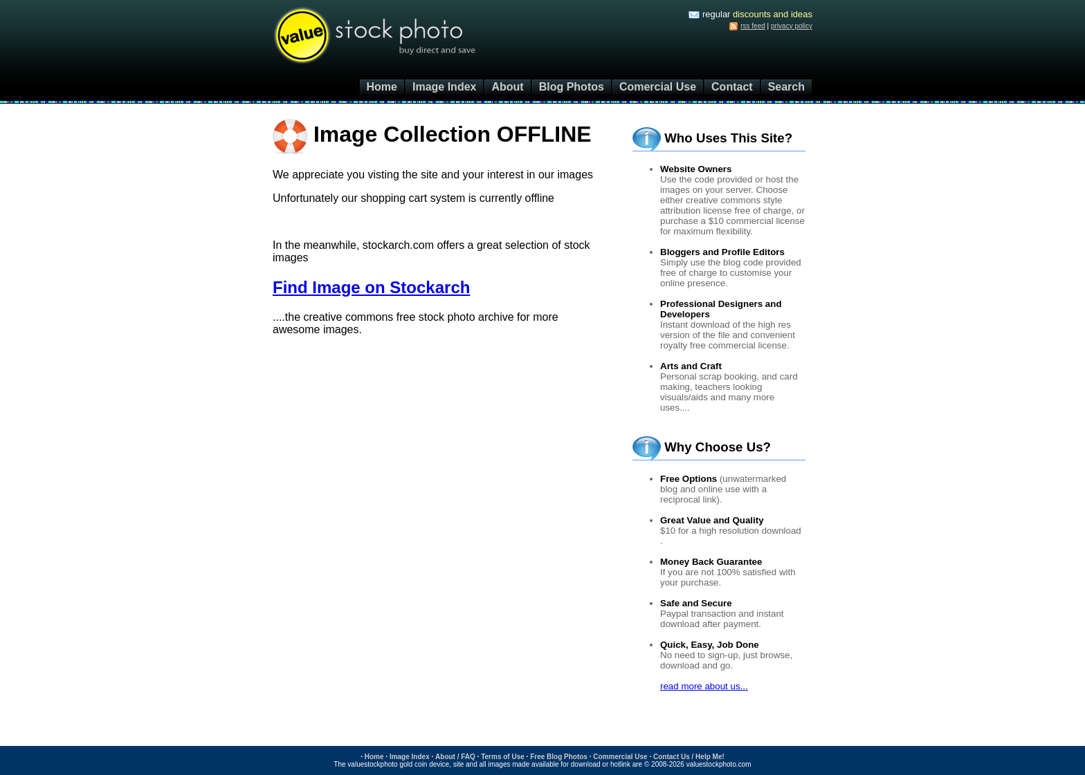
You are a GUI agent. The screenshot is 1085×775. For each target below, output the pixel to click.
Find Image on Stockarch (371, 287)
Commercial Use (620, 756)
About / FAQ (455, 756)
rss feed (752, 26)
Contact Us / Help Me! (688, 756)
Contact (732, 87)
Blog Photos (571, 87)
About (507, 87)
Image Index (444, 87)
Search (786, 87)
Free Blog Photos (558, 756)
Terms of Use (503, 756)
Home (382, 87)
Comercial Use (657, 87)
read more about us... (704, 686)
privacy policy (791, 26)
